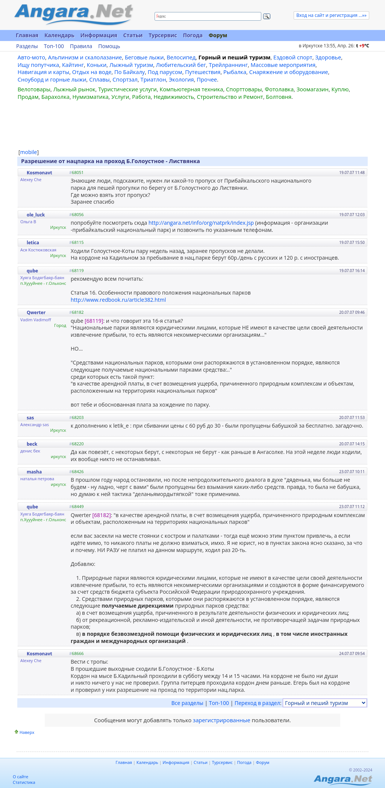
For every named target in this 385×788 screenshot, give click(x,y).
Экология (181, 79)
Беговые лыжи (144, 57)
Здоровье (328, 57)
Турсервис (163, 35)
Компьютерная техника (191, 89)
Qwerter (36, 312)
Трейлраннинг (228, 64)
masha (34, 472)
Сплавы (99, 79)
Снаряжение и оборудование (288, 72)
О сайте (20, 776)
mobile (28, 152)
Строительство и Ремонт (230, 96)
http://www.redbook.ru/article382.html (118, 299)
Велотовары (34, 89)
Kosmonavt (39, 172)
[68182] (101, 515)
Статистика (24, 782)
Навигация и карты (44, 72)
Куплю (340, 89)
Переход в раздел (257, 702)
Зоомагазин (313, 89)
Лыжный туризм (131, 64)
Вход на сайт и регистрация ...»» (331, 15)
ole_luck (36, 215)
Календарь (59, 35)
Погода (193, 35)
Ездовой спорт (292, 57)
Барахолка (55, 96)
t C (362, 45)
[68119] (94, 320)
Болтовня (278, 96)
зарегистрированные (221, 720)
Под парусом (165, 72)
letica (33, 242)
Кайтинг (73, 64)
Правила (81, 46)
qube (32, 271)
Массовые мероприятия (283, 64)
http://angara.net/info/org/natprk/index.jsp (201, 222)
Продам (28, 96)
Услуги (120, 96)
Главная (27, 35)
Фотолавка (279, 89)
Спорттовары (244, 89)
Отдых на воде (92, 72)
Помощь (109, 46)
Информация (98, 35)
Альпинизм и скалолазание (85, 57)
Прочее (207, 79)
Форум (218, 35)
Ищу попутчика (38, 64)
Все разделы (187, 702)
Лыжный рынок (74, 89)
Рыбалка (234, 72)
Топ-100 (54, 46)
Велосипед (181, 57)
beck (32, 444)
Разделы (27, 46)
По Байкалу (129, 72)
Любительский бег (181, 64)
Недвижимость (173, 96)
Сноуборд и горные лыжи (52, 79)
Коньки (97, 64)
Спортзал (125, 79)
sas (30, 417)
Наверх (27, 732)
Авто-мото (31, 57)
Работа (141, 96)
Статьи (133, 35)
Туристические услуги (127, 89)
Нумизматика (90, 96)
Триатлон (153, 79)
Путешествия (202, 72)
